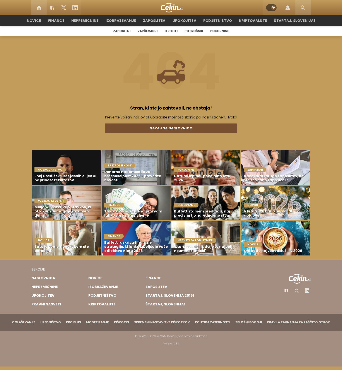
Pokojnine (219, 31)
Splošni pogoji (248, 322)
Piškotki (121, 322)
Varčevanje (147, 31)
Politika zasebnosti (212, 322)
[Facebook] (52, 7)
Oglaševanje (23, 322)
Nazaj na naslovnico (171, 128)
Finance (65, 20)
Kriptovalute (248, 20)
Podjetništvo (215, 20)
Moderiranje (97, 322)
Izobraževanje (125, 20)
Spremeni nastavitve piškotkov (162, 322)
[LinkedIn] (75, 7)
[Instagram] (307, 290)
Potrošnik (194, 31)
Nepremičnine (92, 20)
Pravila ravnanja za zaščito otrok (298, 322)
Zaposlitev (156, 20)
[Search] (303, 7)
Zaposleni (121, 31)
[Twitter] (63, 7)
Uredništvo (50, 322)
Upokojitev (184, 20)
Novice (44, 20)
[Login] (287, 7)
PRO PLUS (73, 322)
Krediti (171, 31)
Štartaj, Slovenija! (286, 20)
